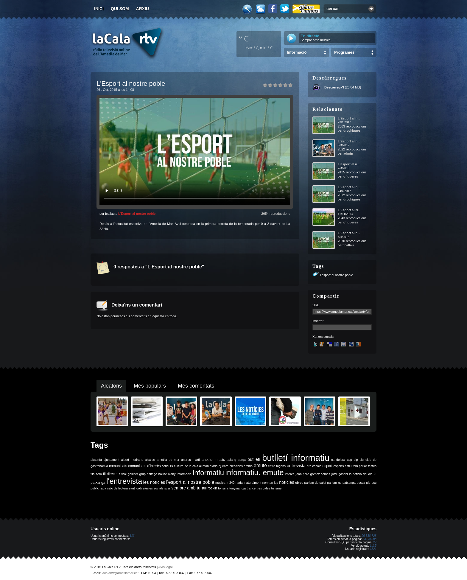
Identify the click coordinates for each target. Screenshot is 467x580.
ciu (361, 459)
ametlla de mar (168, 459)
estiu (348, 466)
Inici (99, 8)
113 (132, 535)
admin (348, 153)
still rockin (209, 488)
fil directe (110, 474)
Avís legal (165, 567)
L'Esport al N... (349, 210)
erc (309, 466)
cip (356, 459)
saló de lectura (117, 488)
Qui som (120, 8)
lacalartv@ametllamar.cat (120, 573)
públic (95, 488)
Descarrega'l (334, 87)
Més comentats (196, 386)
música (220, 482)
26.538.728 (369, 535)
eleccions (236, 466)
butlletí (253, 459)
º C (244, 38)
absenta (96, 459)
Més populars (150, 386)
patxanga (349, 482)
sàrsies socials (153, 488)
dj (220, 466)
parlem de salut (315, 482)
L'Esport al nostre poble (136, 213)
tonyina (223, 488)
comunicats (118, 466)
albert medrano (132, 459)
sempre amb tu (185, 488)
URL (315, 305)
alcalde (150, 459)
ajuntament (111, 459)
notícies (286, 482)
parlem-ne (334, 482)
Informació (296, 52)
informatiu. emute (254, 472)
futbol (123, 474)
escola (316, 466)
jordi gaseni (339, 474)
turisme (276, 488)
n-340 (230, 482)
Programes (344, 52)
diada (213, 466)
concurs (167, 466)
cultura (178, 466)
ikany (172, 474)
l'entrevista (124, 481)
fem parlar (360, 466)
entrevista (296, 465)
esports (338, 466)
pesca (361, 482)
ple (368, 482)
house (162, 474)
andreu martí (190, 459)
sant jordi (135, 488)
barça (242, 459)
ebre (225, 466)
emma (248, 466)
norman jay (270, 482)
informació (184, 474)
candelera (338, 459)
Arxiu (142, 8)
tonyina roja (237, 488)
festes (372, 466)
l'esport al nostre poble (336, 275)
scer (167, 488)
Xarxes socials (323, 336)
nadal (239, 482)
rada (103, 488)
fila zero (96, 474)
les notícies (154, 482)
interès (290, 474)
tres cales (263, 488)
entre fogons (277, 466)
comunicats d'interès (144, 466)
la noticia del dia (361, 474)
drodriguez (351, 130)
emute (260, 465)
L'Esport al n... (349, 118)
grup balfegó (148, 474)
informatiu (208, 473)
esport (327, 466)
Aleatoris (111, 386)
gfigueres (350, 176)
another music (213, 460)
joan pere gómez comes (313, 474)
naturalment (253, 482)
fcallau (348, 245)
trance (251, 488)
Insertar (317, 321)
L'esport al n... (349, 164)
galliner (133, 474)
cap (349, 459)
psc (373, 482)
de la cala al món (197, 466)
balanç (231, 459)
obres (299, 482)
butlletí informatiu (295, 458)
